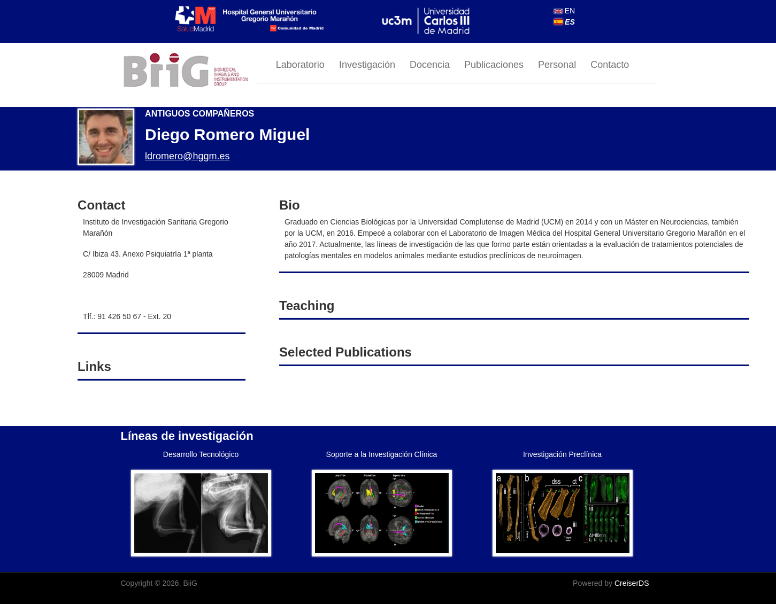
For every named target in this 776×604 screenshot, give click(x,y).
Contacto (609, 64)
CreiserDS (631, 583)
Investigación (367, 64)
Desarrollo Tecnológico (201, 454)
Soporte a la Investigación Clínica (381, 454)
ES (564, 22)
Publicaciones (494, 64)
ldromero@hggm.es (187, 156)
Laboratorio (300, 64)
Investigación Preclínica (562, 454)
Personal (557, 64)
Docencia (430, 64)
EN (564, 10)
